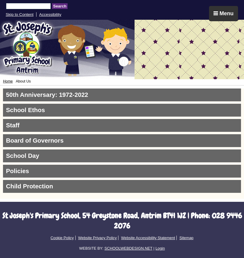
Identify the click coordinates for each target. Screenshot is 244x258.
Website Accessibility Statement (148, 238)
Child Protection (29, 186)
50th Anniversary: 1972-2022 (47, 94)
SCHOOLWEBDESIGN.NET (128, 248)
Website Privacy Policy (97, 238)
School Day (22, 155)
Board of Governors (35, 140)
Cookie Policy (62, 238)
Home (8, 81)
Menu (224, 13)
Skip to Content (19, 14)
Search (59, 6)
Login (160, 248)
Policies (17, 171)
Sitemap (186, 238)
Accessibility (50, 14)
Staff (12, 125)
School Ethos (25, 110)
